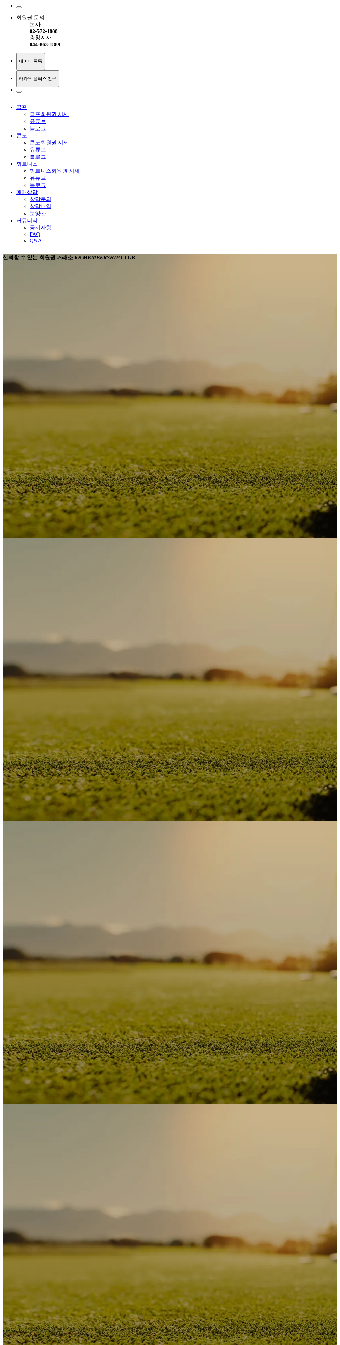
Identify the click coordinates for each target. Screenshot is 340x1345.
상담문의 (40, 199)
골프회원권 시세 (49, 114)
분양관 (38, 213)
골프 (21, 107)
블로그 (38, 128)
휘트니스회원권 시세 (55, 171)
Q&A (36, 240)
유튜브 (38, 121)
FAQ (35, 234)
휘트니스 (27, 164)
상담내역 (40, 206)
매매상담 (27, 192)
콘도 (21, 135)
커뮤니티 (27, 220)
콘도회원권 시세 (49, 142)
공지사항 (40, 227)
